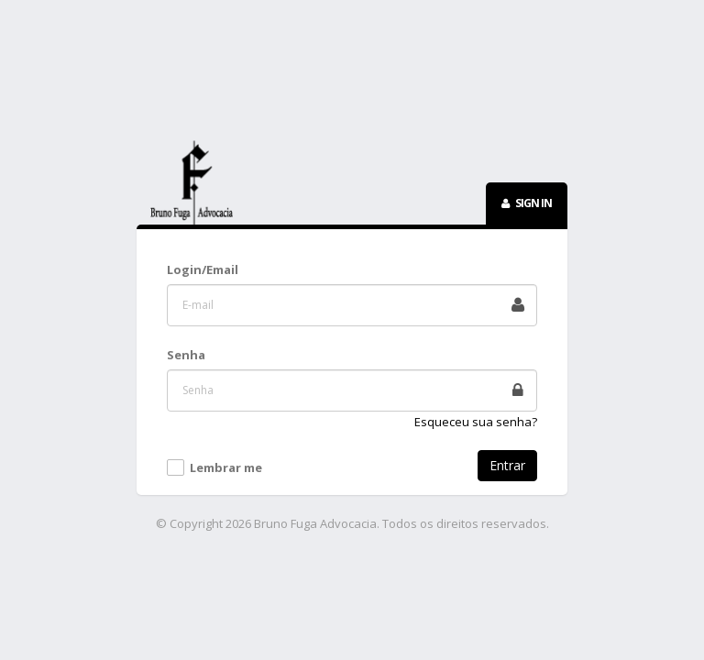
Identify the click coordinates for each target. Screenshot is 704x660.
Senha (186, 354)
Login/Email (202, 269)
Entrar (507, 465)
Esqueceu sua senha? (475, 421)
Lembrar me (226, 468)
